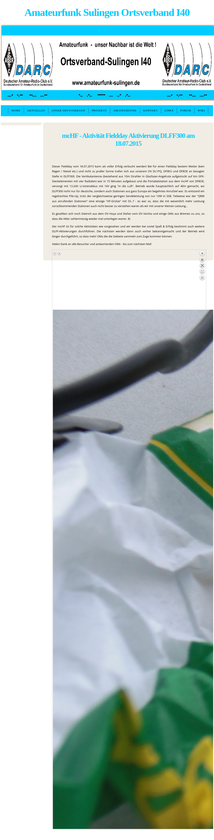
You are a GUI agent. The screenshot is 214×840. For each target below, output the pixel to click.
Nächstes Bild (59, 253)
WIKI (201, 110)
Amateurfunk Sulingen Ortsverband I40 (106, 12)
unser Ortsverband (68, 110)
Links (168, 110)
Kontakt (150, 110)
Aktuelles (36, 110)
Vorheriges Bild (55, 253)
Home (15, 110)
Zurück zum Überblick (202, 280)
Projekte (99, 110)
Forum (185, 110)
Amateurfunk (125, 110)
